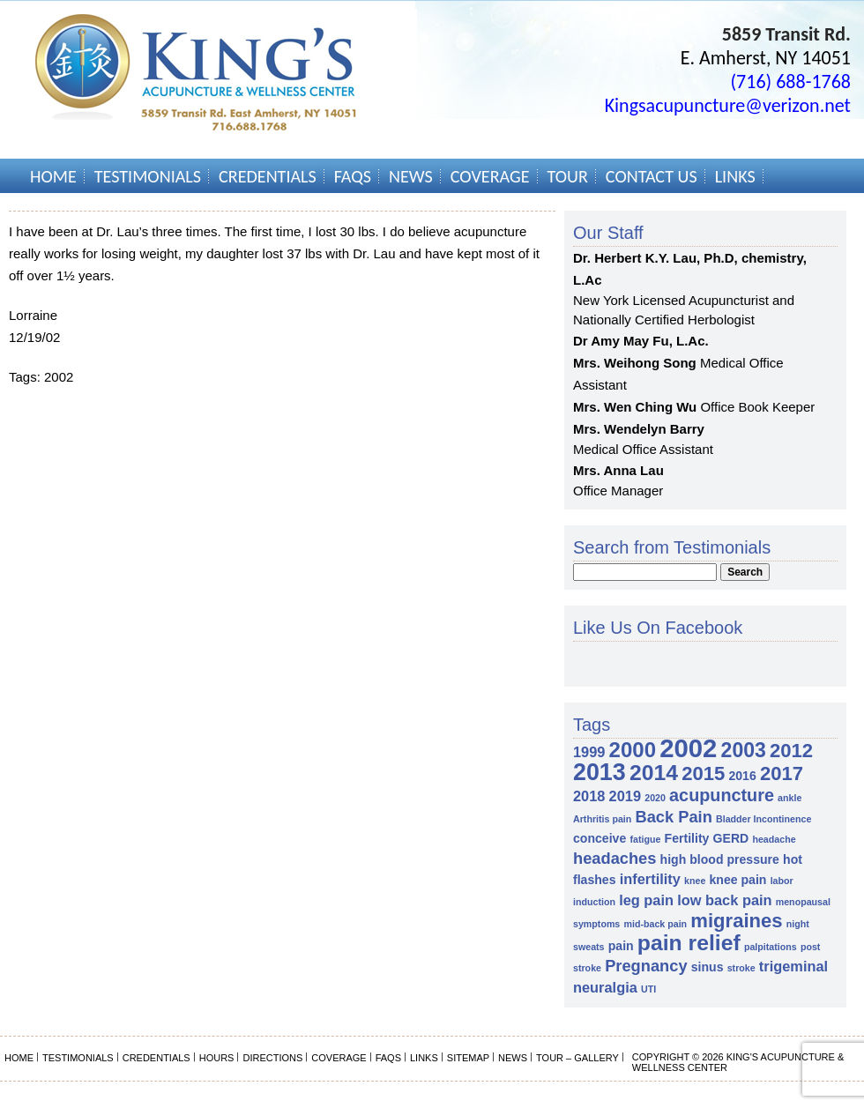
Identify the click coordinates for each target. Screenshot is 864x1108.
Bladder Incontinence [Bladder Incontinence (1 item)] (763, 819)
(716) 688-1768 (790, 81)
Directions (272, 1057)
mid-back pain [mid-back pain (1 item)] (655, 923)
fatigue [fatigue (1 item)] (644, 839)
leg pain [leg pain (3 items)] (646, 900)
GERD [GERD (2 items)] (731, 838)
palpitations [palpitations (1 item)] (770, 946)
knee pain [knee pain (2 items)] (738, 880)
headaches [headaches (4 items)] (614, 858)
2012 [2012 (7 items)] (791, 751)
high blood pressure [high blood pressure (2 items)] (719, 859)
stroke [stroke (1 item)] (741, 968)
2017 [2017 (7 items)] (781, 773)
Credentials (268, 176)
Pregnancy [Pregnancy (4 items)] (646, 965)
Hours (217, 1057)
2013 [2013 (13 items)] (599, 772)
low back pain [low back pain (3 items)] (724, 900)
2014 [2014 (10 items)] (653, 773)
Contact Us (651, 176)
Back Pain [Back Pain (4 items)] (673, 816)
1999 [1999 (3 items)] (589, 752)
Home (53, 176)
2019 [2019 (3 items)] (625, 796)
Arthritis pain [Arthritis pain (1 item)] (602, 819)
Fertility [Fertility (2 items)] (687, 838)
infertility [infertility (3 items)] (650, 879)
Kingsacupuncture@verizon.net (728, 105)
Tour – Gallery (577, 1057)
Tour (567, 176)
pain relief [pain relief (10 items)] (689, 943)
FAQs (352, 176)
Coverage (490, 176)
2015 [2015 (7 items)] (703, 773)
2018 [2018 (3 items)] (589, 796)
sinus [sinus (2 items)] (707, 967)
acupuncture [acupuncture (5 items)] (721, 795)
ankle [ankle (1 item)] (789, 797)
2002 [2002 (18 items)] (688, 747)
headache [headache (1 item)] (773, 839)
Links (735, 176)
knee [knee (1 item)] (694, 880)
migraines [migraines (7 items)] (736, 921)
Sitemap (468, 1057)
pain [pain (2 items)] (621, 946)
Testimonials (147, 176)
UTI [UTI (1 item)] (648, 989)
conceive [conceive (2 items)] (599, 838)
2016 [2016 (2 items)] (742, 776)
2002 (58, 376)
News (411, 176)
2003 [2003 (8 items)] (743, 750)
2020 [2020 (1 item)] (655, 797)
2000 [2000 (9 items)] (632, 750)
